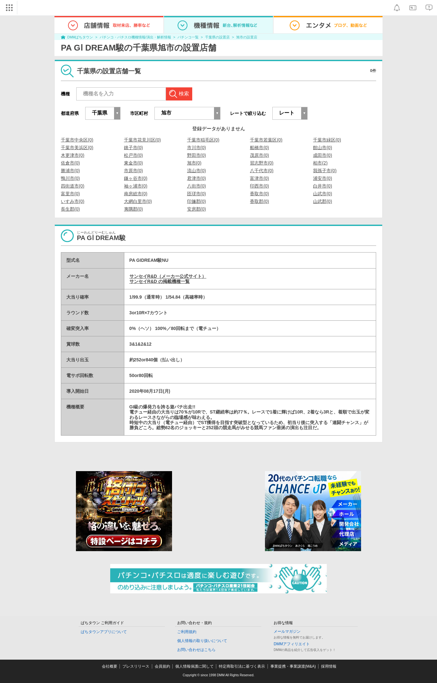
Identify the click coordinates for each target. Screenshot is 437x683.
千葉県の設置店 (217, 37)
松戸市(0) (133, 155)
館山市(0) (322, 147)
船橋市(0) (259, 147)
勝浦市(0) (70, 170)
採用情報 (328, 666)
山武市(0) (322, 193)
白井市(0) (322, 186)
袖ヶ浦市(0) (135, 186)
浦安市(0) (322, 178)
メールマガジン (287, 631)
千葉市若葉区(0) (266, 140)
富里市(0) (70, 193)
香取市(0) (259, 193)
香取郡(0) (259, 201)
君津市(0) (196, 178)
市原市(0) (133, 170)
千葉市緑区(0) (327, 140)
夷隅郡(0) (133, 209)
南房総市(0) (135, 193)
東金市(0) (133, 163)
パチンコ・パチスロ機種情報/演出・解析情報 (135, 37)
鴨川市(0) (70, 178)
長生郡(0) (70, 209)
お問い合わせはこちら (196, 649)
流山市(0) (196, 170)
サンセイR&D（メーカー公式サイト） (167, 276)
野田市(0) (196, 155)
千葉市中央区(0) (77, 140)
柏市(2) (320, 163)
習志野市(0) (261, 163)
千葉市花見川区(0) (142, 140)
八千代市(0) (261, 170)
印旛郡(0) (196, 201)
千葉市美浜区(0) (77, 147)
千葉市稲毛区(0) (203, 140)
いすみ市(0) (72, 201)
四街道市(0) (72, 186)
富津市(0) (259, 178)
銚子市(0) (133, 147)
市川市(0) (196, 147)
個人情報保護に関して (194, 666)
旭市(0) (194, 163)
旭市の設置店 (246, 37)
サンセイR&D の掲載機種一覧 (159, 281)
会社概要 (109, 666)
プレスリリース (135, 666)
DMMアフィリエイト (292, 644)
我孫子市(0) (324, 170)
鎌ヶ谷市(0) (135, 178)
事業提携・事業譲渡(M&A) (293, 666)
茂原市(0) (259, 155)
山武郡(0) (322, 201)
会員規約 (162, 666)
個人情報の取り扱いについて (202, 641)
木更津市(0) (72, 155)
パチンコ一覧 (188, 37)
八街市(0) (196, 186)
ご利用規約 (186, 632)
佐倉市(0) (70, 163)
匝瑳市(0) (196, 193)
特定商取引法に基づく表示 (242, 666)
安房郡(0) (196, 209)
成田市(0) (322, 155)
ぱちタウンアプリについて (104, 632)
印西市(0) (259, 186)
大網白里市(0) (138, 201)
